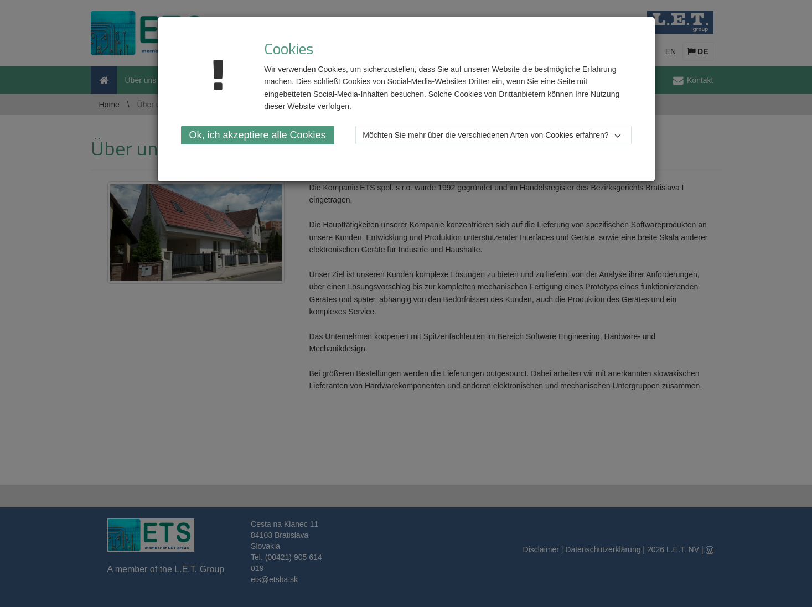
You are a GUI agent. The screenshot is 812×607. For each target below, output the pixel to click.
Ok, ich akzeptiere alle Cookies (257, 135)
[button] (493, 135)
